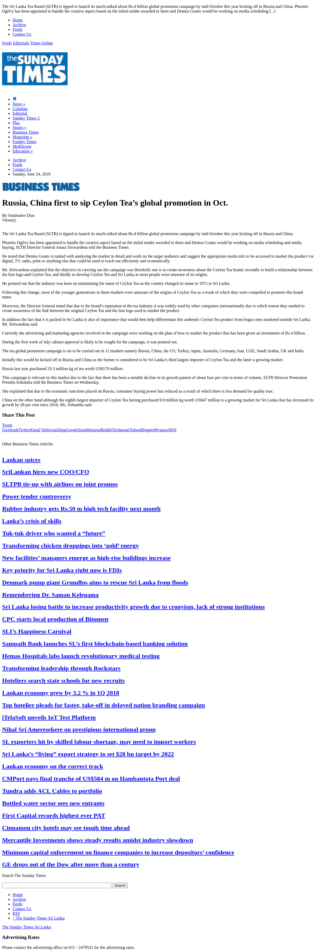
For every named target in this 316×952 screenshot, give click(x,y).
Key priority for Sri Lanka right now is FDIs (62, 570)
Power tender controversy (36, 496)
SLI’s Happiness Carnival (37, 631)
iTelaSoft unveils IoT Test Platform (49, 717)
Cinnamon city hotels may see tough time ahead (66, 827)
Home (18, 20)
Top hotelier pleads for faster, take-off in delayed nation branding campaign (103, 705)
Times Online (41, 43)
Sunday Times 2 (26, 118)
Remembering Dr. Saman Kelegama (50, 594)
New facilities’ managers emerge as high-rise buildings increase (86, 557)
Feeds (17, 29)
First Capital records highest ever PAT (53, 815)
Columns (20, 108)
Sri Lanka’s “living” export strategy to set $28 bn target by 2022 (88, 754)
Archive (19, 24)
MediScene (22, 146)
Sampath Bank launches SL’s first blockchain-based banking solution (95, 643)
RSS (172, 430)
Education (23, 151)
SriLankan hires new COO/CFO (45, 471)
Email (35, 430)
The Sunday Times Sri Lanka (38, 918)
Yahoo (135, 430)
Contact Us (22, 34)
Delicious (49, 430)
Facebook (10, 430)
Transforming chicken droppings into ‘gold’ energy (70, 545)
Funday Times (24, 141)
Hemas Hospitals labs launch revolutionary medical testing (81, 656)
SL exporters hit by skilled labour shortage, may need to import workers (99, 741)
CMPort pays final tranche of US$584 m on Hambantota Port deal (91, 778)
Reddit (106, 430)
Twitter (24, 430)
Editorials (21, 43)
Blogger (147, 430)
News (19, 104)
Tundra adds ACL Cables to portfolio (52, 790)
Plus (16, 123)
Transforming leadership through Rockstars (61, 668)
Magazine (22, 137)
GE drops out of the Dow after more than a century (70, 864)
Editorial (20, 113)
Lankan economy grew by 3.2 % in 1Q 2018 (60, 692)
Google (72, 430)
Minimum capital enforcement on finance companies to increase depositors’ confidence (118, 852)
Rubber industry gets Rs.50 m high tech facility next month (81, 508)
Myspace (161, 430)
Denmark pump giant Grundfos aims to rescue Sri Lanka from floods (95, 582)
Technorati (121, 430)
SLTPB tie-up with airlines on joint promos (60, 484)
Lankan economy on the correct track (52, 766)
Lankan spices (21, 459)
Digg (62, 430)
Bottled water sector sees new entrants (53, 803)
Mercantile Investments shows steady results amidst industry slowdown (97, 840)
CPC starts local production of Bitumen (55, 619)
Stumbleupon (89, 430)
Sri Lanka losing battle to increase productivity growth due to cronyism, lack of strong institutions (133, 606)
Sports (19, 127)
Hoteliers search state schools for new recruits (63, 680)
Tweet (7, 425)
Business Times (26, 132)
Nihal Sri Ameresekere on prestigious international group (79, 729)
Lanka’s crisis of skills (32, 521)
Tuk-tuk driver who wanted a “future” (53, 533)
